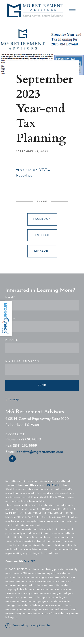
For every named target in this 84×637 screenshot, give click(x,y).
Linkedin (42, 251)
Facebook (42, 219)
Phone (11, 340)
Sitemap (12, 399)
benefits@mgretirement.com (39, 452)
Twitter (42, 235)
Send (42, 385)
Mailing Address (22, 361)
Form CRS (29, 561)
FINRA (49, 485)
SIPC (57, 485)
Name (10, 297)
